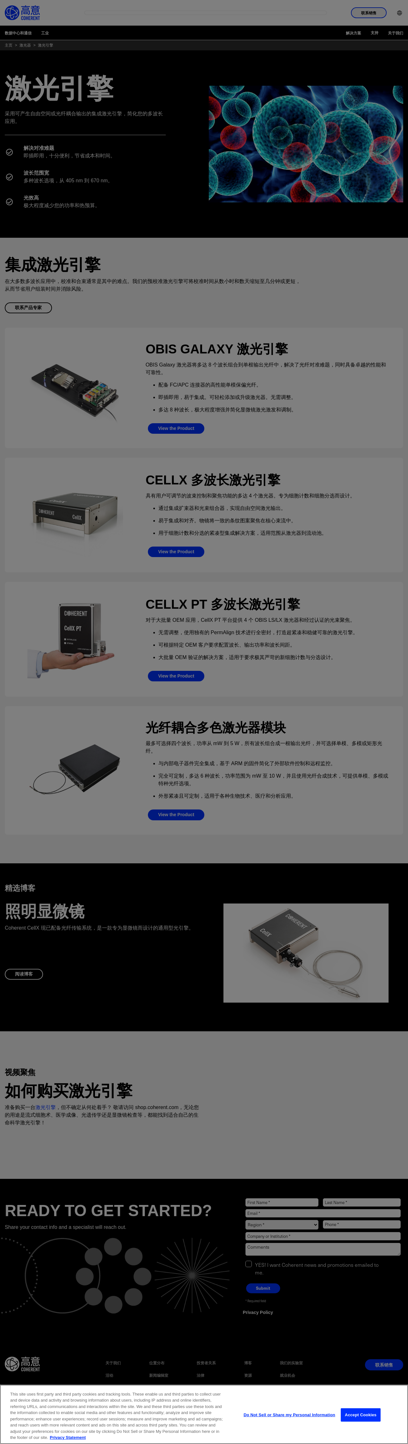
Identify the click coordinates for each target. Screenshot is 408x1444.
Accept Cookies (360, 1414)
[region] (204, 1414)
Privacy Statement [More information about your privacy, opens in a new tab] (68, 1437)
